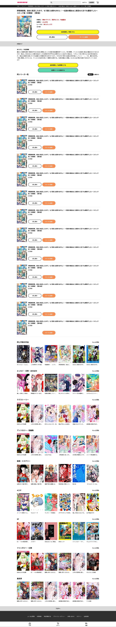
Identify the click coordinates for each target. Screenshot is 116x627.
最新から (96, 74)
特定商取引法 (47, 616)
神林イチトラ (46, 20)
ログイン (84, 2)
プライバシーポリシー (59, 616)
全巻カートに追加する (58, 70)
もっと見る (95, 342)
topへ (58, 608)
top (18, 6)
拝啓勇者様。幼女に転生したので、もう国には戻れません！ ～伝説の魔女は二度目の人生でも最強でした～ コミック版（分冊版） (60, 6)
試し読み (52, 37)
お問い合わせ (70, 616)
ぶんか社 (45, 22)
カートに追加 (84, 37)
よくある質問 (31, 616)
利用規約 (39, 616)
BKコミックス (48, 24)
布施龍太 (63, 20)
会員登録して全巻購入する (58, 65)
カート (58, 625)
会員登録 (91, 2)
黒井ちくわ (55, 20)
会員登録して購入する (68, 32)
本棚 (86, 625)
